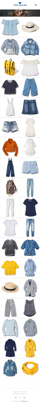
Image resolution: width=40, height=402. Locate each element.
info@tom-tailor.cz (20, 394)
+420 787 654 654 (20, 392)
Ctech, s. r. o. (25, 401)
